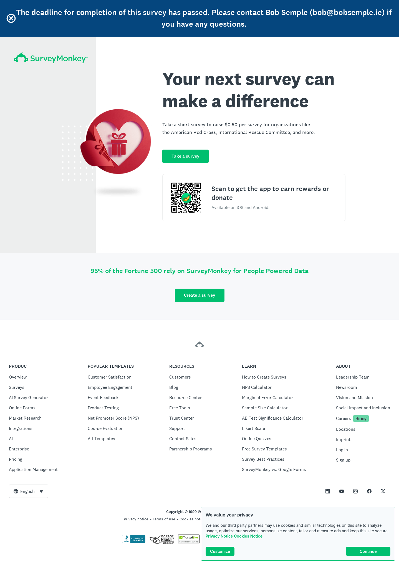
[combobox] (28, 491)
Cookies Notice (248, 536)
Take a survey (185, 156)
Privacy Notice (219, 536)
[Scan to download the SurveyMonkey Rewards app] (186, 197)
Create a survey (199, 295)
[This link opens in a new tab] (328, 491)
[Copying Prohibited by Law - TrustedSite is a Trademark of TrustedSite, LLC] (189, 542)
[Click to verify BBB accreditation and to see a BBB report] (133, 542)
